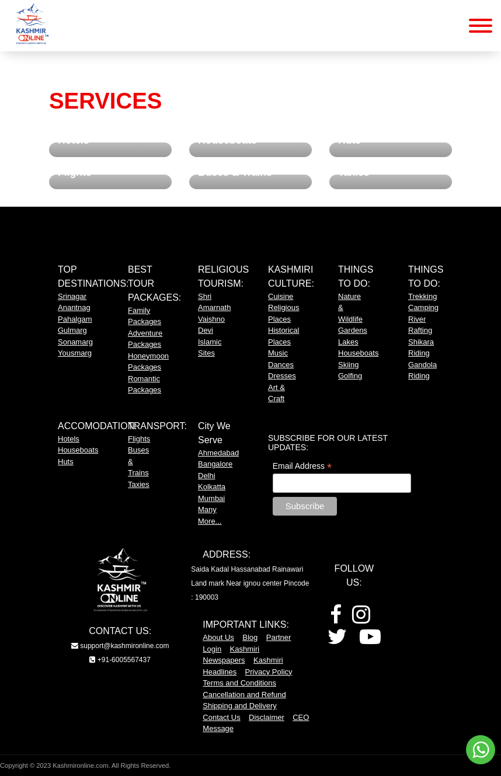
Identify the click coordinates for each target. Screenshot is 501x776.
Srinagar (72, 296)
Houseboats (358, 353)
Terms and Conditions (239, 682)
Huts (66, 461)
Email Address (302, 466)
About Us (218, 637)
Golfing (350, 375)
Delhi (206, 475)
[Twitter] (337, 641)
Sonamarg (75, 341)
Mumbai (211, 498)
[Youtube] (370, 641)
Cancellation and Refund (244, 694)
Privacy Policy (269, 671)
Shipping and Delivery (239, 705)
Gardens (352, 330)
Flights (139, 438)
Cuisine (280, 296)
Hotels (68, 438)
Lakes (348, 341)
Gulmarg (72, 330)
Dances (281, 364)
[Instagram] (361, 619)
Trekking (422, 296)
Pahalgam (75, 319)
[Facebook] (336, 619)
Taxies (138, 484)
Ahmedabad (218, 452)
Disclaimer (266, 717)
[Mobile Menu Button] (480, 28)
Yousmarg (75, 353)
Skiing (348, 364)
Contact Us (221, 717)
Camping (423, 307)
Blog (250, 637)
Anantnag (74, 307)
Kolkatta (211, 486)
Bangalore (215, 464)
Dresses (282, 375)
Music (278, 353)
